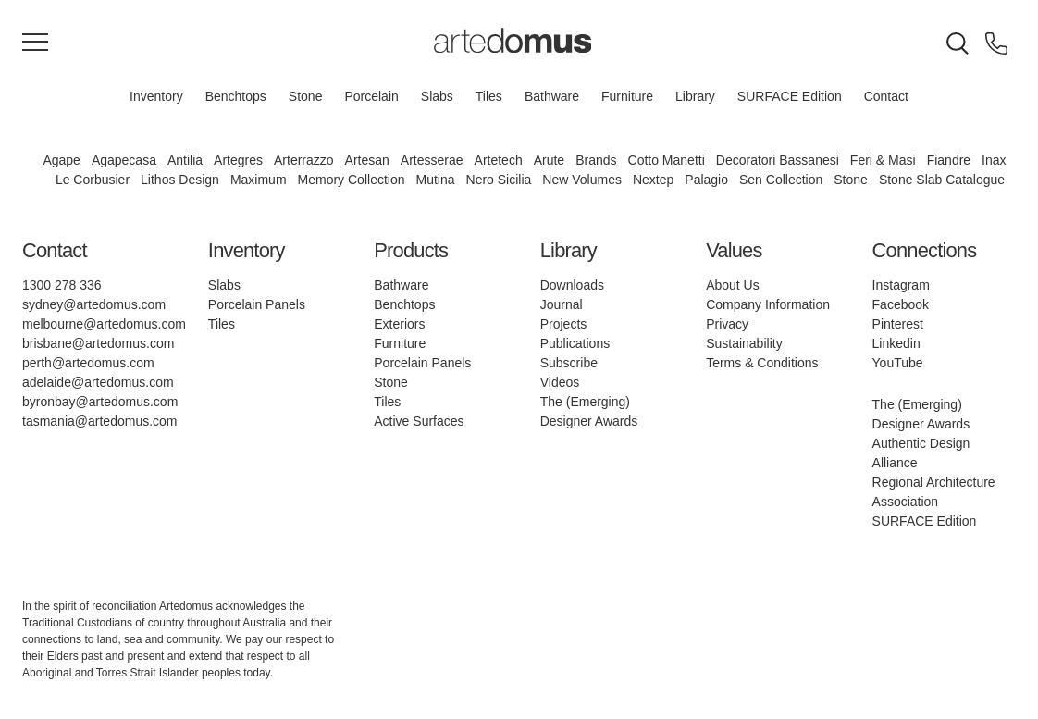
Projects (563, 323)
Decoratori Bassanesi (777, 160)
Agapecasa (124, 160)
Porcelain (371, 96)
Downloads (572, 285)
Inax (994, 160)
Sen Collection (780, 179)
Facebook (900, 304)
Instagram (901, 285)
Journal (561, 304)
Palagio (706, 179)
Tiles (489, 96)
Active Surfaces (418, 421)
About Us (733, 285)
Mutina (435, 179)
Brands (595, 160)
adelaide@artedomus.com (98, 382)
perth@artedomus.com (88, 362)
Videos (560, 382)
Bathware (552, 96)
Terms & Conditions (762, 362)
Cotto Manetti (666, 160)
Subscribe (569, 362)
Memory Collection (351, 179)
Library (695, 96)
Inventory (156, 96)
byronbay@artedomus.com (100, 401)
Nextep (653, 179)
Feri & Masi (883, 160)
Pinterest (897, 323)
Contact (886, 96)
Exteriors (399, 323)
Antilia (185, 160)
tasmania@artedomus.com (100, 421)
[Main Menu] (35, 43)
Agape (61, 160)
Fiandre (948, 160)
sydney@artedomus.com (94, 304)
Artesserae (432, 160)
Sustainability (744, 343)
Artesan (367, 160)
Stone (306, 96)
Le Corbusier (93, 179)
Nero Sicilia (499, 179)
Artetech (499, 160)
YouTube (897, 362)
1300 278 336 (62, 285)
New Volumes (582, 179)
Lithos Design (180, 179)
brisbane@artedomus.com (98, 343)
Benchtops (235, 96)
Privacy (727, 323)
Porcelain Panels (256, 304)
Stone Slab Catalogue (942, 179)
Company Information (768, 304)
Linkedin (896, 343)
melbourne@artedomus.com (104, 323)
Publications (575, 343)
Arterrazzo (304, 160)
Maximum (258, 179)
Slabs (437, 96)
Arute (549, 160)
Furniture (627, 96)
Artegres (238, 160)
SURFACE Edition (789, 96)
